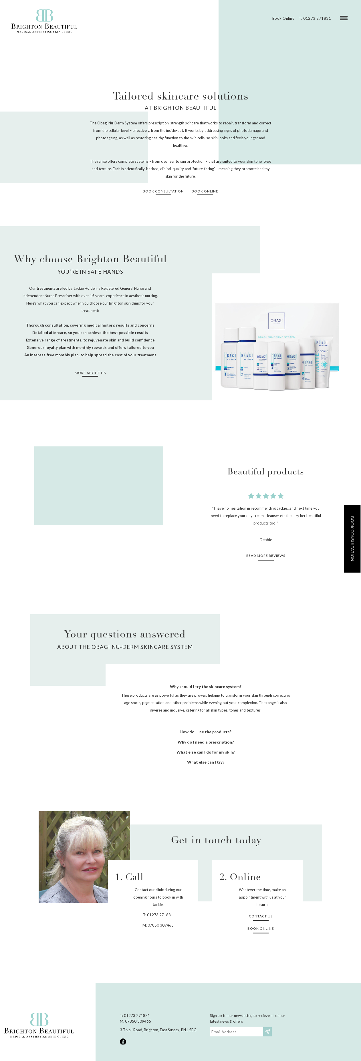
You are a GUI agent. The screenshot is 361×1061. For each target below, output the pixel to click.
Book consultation (352, 538)
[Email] (236, 1031)
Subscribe (268, 1031)
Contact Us (261, 916)
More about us (90, 373)
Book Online (283, 18)
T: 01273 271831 (315, 18)
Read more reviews (265, 555)
